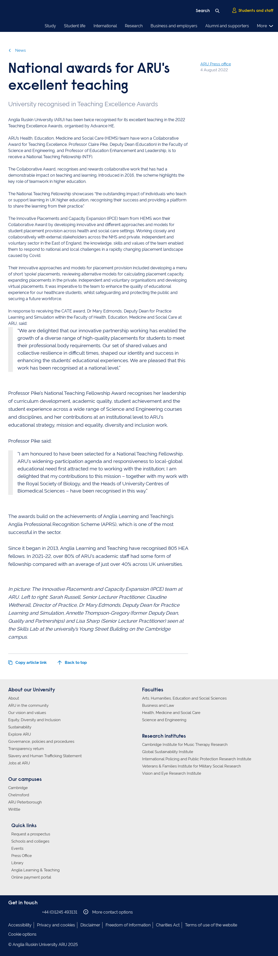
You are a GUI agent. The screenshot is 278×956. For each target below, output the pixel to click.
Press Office (21, 855)
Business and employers (174, 25)
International (105, 25)
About (13, 698)
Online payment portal (31, 877)
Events (17, 848)
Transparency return (26, 748)
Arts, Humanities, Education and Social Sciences (184, 698)
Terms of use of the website (211, 925)
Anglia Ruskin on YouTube (34, 912)
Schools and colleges (30, 841)
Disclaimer (90, 925)
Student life (74, 25)
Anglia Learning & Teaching (35, 870)
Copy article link (27, 662)
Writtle (14, 809)
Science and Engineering (164, 720)
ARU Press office (215, 63)
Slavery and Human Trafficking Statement (45, 756)
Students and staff (252, 10)
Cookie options (22, 934)
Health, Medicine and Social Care (171, 712)
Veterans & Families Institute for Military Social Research (191, 766)
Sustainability (19, 727)
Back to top (72, 662)
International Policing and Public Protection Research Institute (196, 759)
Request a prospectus (30, 834)
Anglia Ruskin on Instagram (19, 912)
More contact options (108, 912)
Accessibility (20, 925)
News (17, 50)
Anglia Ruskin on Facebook (11, 912)
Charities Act (168, 925)
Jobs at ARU (19, 763)
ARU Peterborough (25, 802)
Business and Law (158, 705)
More (265, 26)
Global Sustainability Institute (167, 751)
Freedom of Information (128, 925)
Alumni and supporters (227, 25)
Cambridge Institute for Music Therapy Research (185, 744)
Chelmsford (18, 795)
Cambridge (18, 787)
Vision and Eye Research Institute (171, 773)
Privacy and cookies (56, 925)
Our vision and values (27, 712)
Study (50, 25)
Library (17, 863)
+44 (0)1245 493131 (59, 912)
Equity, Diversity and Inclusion (34, 720)
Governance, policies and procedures (41, 741)
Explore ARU (19, 734)
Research (134, 25)
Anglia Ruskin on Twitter (27, 912)
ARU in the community (28, 705)
